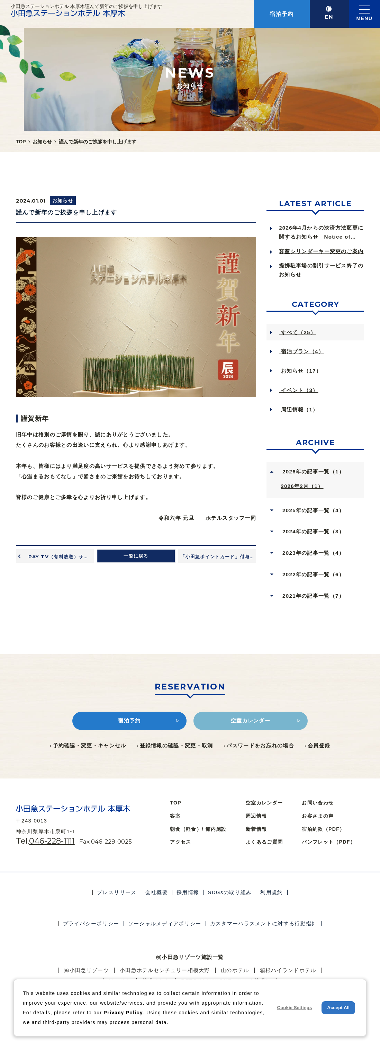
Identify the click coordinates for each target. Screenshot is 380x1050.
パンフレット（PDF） (328, 842)
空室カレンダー (264, 803)
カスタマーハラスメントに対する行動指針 (263, 923)
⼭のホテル (235, 970)
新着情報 (256, 829)
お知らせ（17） (300, 371)
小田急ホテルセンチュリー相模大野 (165, 970)
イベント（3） (298, 390)
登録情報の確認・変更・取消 (176, 745)
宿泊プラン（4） (301, 351)
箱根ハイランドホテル (288, 970)
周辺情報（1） (298, 409)
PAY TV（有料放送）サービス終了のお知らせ (60, 556)
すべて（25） (297, 332)
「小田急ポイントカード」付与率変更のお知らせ (218, 556)
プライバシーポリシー (91, 923)
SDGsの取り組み (230, 892)
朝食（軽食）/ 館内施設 (198, 829)
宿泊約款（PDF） (323, 829)
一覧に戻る (136, 556)
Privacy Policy (123, 1012)
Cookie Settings (294, 1007)
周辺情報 (256, 816)
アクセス (180, 842)
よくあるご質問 (264, 842)
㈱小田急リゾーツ (86, 970)
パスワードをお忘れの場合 (260, 745)
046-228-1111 (52, 841)
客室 (175, 816)
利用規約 (271, 892)
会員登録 (319, 745)
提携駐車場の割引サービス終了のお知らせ (321, 269)
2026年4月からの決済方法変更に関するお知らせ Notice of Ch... (321, 233)
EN (329, 17)
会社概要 (156, 892)
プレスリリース (116, 892)
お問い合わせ (318, 803)
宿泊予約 (281, 14)
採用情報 (188, 892)
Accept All (338, 1007)
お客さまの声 (318, 816)
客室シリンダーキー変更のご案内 (321, 251)
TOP (175, 803)
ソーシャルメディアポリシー (164, 923)
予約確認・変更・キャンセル (89, 745)
